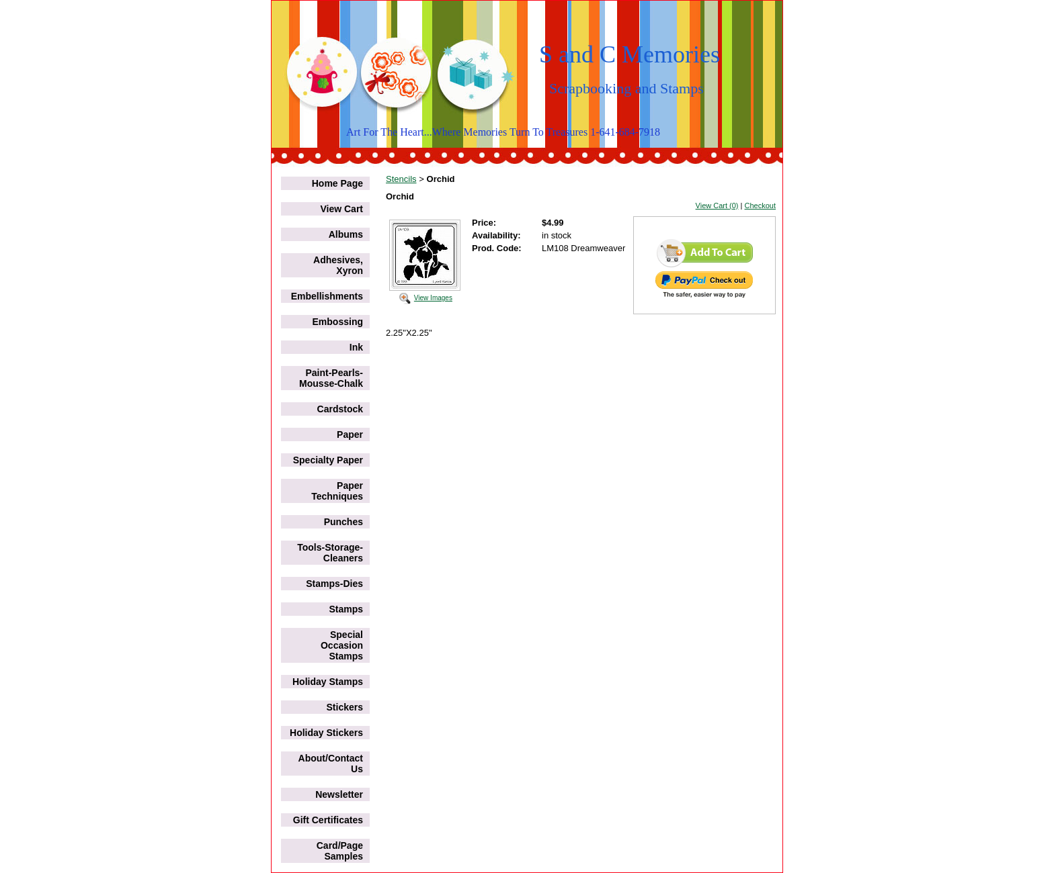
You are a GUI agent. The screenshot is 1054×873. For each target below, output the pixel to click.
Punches (343, 521)
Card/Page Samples (340, 851)
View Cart (341, 208)
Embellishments (327, 296)
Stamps (346, 609)
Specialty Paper (328, 460)
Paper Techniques (337, 491)
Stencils (401, 179)
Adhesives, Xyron (338, 265)
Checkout (760, 205)
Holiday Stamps (327, 681)
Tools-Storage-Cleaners (330, 552)
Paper (350, 434)
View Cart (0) (717, 205)
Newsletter (339, 794)
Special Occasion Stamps (342, 645)
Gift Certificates (328, 820)
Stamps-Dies (334, 583)
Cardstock (340, 409)
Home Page (337, 183)
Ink (356, 347)
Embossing (338, 321)
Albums (346, 234)
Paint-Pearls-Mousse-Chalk (331, 378)
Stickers (345, 707)
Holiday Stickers (326, 732)
